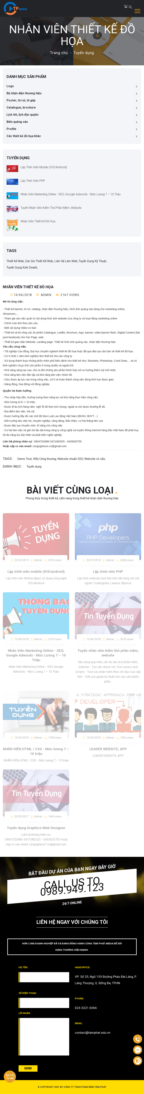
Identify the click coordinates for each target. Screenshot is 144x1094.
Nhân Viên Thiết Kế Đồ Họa (38, 221)
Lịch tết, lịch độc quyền (22, 114)
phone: (79, 998)
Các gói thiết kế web (39, 261)
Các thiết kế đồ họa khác (24, 136)
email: (79, 1023)
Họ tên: (23, 967)
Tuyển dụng (84, 53)
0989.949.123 (72, 889)
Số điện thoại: (28, 993)
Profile (11, 129)
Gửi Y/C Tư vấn (10, 1077)
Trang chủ (59, 53)
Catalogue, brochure (21, 107)
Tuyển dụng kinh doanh (22, 267)
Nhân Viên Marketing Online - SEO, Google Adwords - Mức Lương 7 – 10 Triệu (71, 194)
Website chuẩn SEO (70, 459)
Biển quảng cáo (17, 122)
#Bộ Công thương (44, 459)
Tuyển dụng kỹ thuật (92, 261)
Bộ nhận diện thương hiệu (24, 93)
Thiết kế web (15, 261)
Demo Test (24, 459)
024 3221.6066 (86, 1008)
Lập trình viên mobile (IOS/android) (44, 167)
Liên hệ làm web (65, 261)
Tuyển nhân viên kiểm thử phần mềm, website (51, 208)
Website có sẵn (94, 459)
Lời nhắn (24, 1013)
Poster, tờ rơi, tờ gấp (21, 100)
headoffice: (82, 967)
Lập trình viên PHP (33, 181)
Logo (10, 86)
